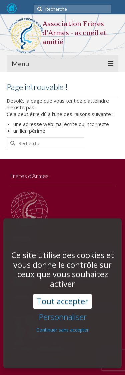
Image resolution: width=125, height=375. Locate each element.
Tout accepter (62, 291)
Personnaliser (63, 307)
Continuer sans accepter (62, 320)
